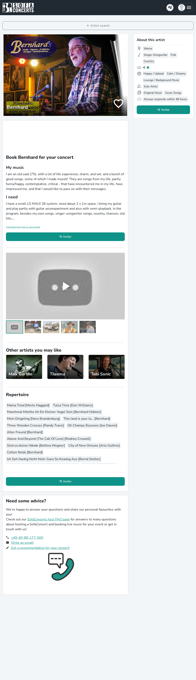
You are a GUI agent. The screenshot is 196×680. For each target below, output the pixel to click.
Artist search (100, 25)
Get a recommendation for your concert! (40, 548)
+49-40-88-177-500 (27, 537)
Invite (67, 236)
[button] (185, 7)
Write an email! (22, 543)
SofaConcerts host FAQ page (48, 519)
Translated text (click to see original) (23, 227)
